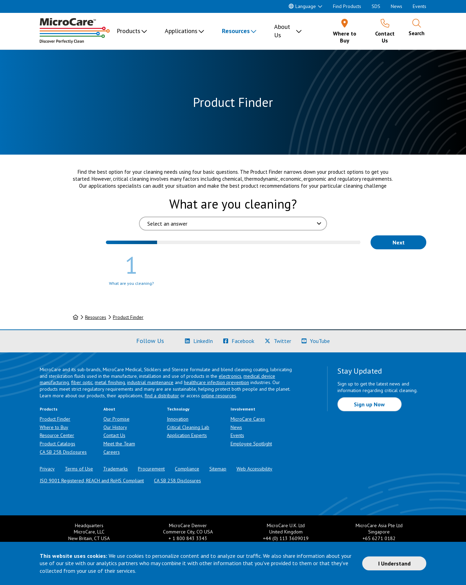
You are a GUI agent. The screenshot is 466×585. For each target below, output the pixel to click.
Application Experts (187, 435)
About (109, 409)
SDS (376, 6)
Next (399, 242)
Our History (115, 427)
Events (419, 6)
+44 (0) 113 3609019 (286, 538)
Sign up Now (369, 404)
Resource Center (57, 435)
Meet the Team (119, 443)
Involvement (243, 409)
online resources (218, 395)
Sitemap (217, 469)
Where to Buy (54, 427)
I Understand (394, 563)
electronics (230, 376)
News (396, 6)
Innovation (177, 419)
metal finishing (110, 382)
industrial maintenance (150, 382)
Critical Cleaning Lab (188, 427)
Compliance (187, 469)
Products (128, 31)
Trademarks (115, 469)
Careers (111, 452)
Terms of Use (79, 469)
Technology (178, 409)
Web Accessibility (254, 469)
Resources (236, 31)
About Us (282, 31)
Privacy (47, 469)
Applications (181, 31)
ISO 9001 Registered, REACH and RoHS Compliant (92, 480)
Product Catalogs (57, 443)
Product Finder (128, 317)
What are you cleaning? (233, 203)
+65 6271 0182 (379, 538)
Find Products (347, 6)
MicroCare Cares (248, 419)
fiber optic (82, 382)
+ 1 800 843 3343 (188, 538)
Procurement (151, 469)
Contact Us (114, 435)
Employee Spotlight (251, 443)
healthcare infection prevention (216, 382)
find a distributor (162, 395)
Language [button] (302, 6)
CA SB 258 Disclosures (63, 452)
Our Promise (116, 419)
